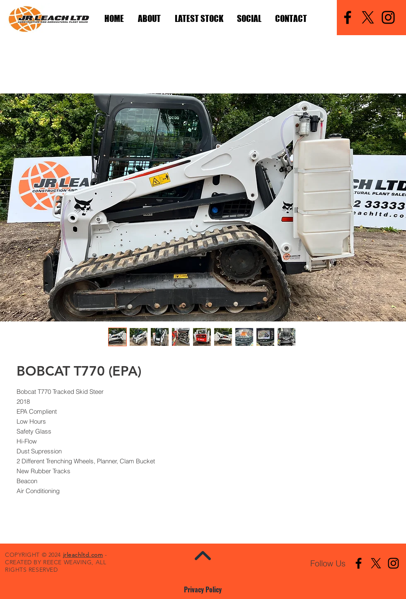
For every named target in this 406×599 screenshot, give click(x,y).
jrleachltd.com (83, 554)
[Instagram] (388, 17)
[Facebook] (347, 17)
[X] (368, 17)
